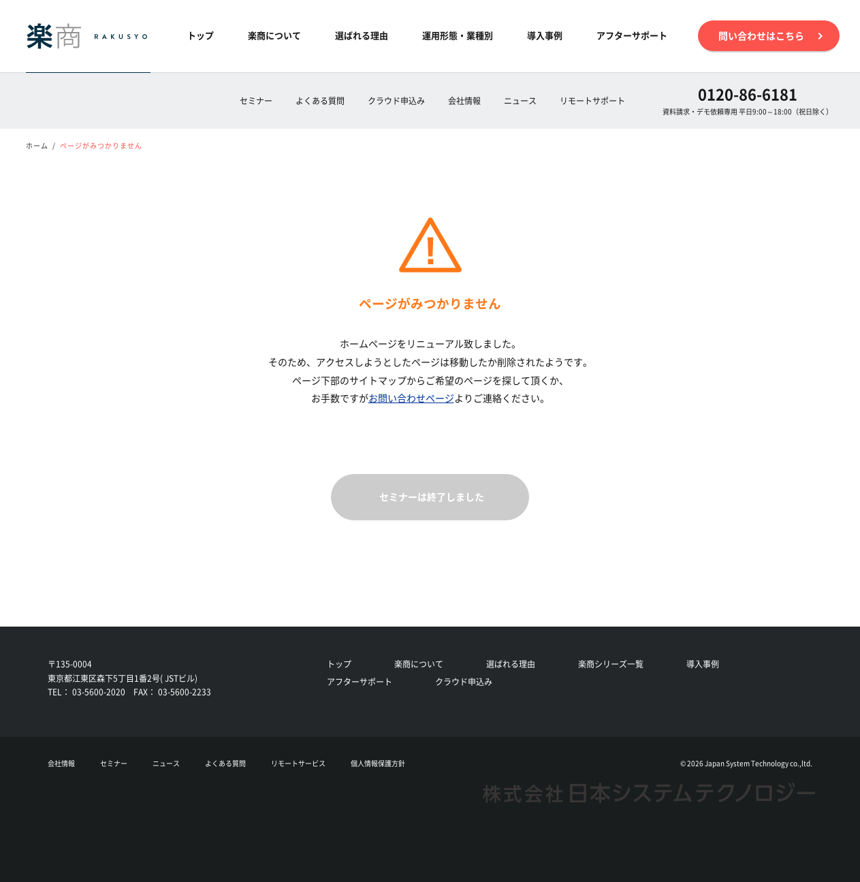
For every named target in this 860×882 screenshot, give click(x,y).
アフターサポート (631, 35)
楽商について (274, 35)
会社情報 (464, 101)
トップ (200, 35)
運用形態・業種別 (457, 35)
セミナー (256, 101)
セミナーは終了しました (431, 496)
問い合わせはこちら (769, 35)
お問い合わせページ (411, 398)
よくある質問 (320, 101)
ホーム (37, 145)
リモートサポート (592, 101)
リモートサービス (298, 763)
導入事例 (544, 35)
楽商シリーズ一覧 (610, 664)
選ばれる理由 (361, 35)
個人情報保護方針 (378, 763)
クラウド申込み (396, 101)
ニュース (520, 101)
